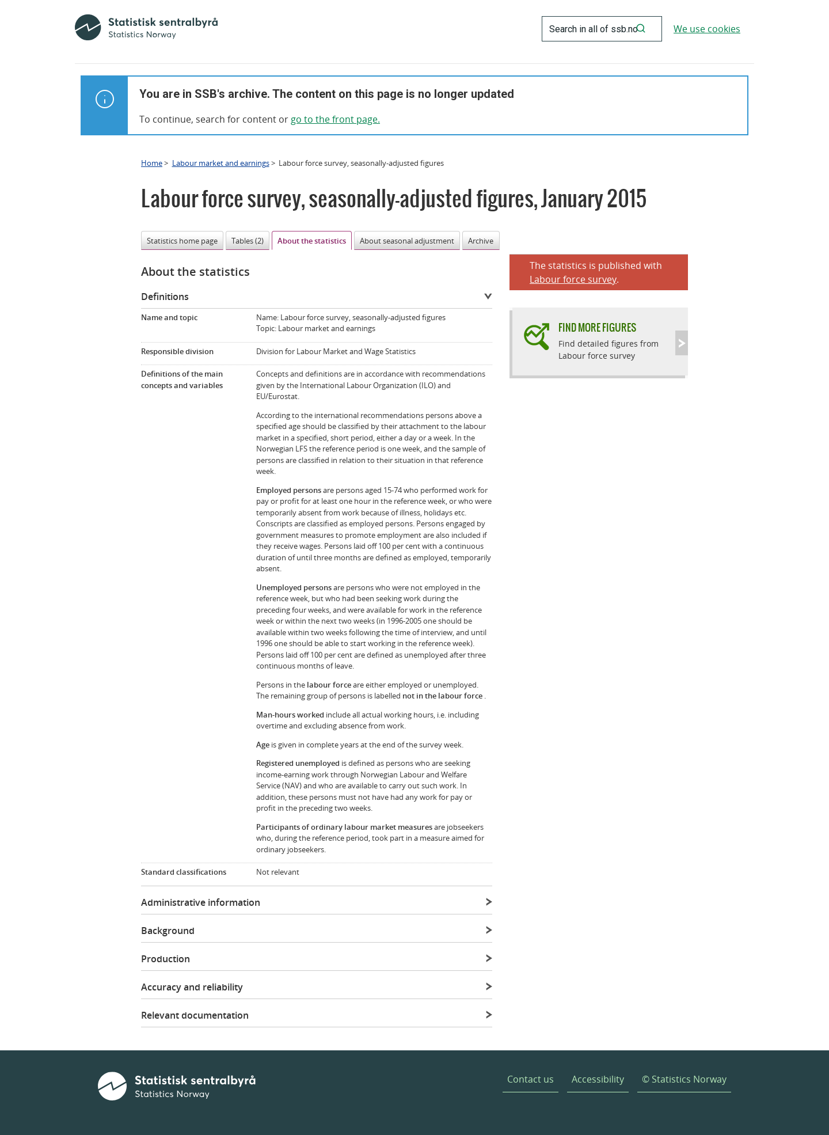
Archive (480, 241)
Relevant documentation (195, 1015)
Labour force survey (573, 279)
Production (165, 958)
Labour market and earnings (220, 163)
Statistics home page (182, 241)
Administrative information (200, 902)
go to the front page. (335, 119)
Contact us (530, 1079)
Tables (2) (247, 241)
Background (168, 930)
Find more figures (597, 327)
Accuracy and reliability (192, 987)
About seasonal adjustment (407, 241)
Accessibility (598, 1079)
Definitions (165, 296)
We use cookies (707, 28)
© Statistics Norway (684, 1079)
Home (151, 163)
